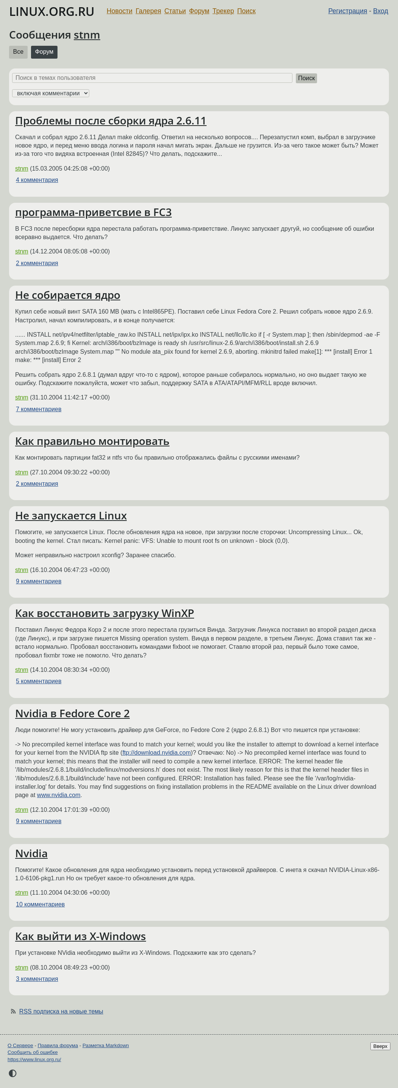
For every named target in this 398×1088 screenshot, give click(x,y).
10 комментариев (40, 904)
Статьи (175, 11)
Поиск (246, 11)
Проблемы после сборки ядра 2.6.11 (111, 120)
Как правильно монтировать (92, 441)
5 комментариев (38, 681)
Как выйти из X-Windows (80, 936)
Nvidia (31, 853)
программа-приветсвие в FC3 (93, 212)
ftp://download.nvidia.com (157, 752)
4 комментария (37, 180)
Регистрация (347, 11)
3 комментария (37, 979)
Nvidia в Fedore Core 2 (72, 713)
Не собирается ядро (67, 295)
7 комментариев (38, 409)
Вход (380, 11)
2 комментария (37, 263)
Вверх (380, 1046)
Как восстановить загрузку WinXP (104, 613)
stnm (87, 34)
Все (18, 51)
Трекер (223, 11)
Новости (119, 11)
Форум (199, 11)
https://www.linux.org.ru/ (34, 1059)
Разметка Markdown (105, 1045)
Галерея (148, 11)
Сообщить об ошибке (33, 1052)
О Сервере (20, 1045)
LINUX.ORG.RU (52, 11)
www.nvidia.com (59, 795)
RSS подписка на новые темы (61, 1011)
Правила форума (58, 1045)
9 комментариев (38, 581)
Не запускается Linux (71, 515)
